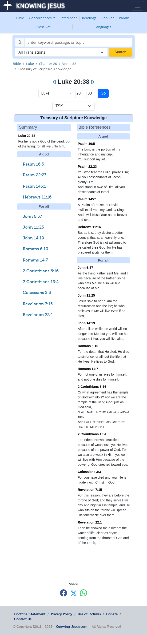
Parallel (125, 18)
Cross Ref (43, 27)
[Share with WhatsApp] (83, 593)
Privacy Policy (61, 614)
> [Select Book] (57, 93)
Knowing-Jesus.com (71, 626)
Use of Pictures (89, 614)
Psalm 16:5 (33, 164)
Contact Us (22, 619)
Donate (112, 614)
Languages (103, 27)
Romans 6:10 (35, 248)
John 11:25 (33, 227)
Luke (30, 63)
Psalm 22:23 (35, 175)
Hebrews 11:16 (37, 197)
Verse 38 (69, 63)
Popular (107, 18)
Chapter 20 (48, 63)
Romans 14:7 (35, 260)
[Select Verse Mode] (73, 106)
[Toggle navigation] (137, 6)
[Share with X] (74, 593)
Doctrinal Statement (29, 614)
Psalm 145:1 (34, 186)
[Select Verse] (92, 93)
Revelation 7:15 (38, 304)
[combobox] (61, 52)
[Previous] (55, 82)
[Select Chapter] (81, 93)
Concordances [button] (40, 18)
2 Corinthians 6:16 (41, 271)
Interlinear (68, 18)
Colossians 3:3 (37, 292)
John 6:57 (32, 216)
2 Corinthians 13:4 (41, 281)
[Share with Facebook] (63, 593)
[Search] (78, 42)
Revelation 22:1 (38, 314)
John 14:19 (33, 238)
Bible (20, 18)
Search (121, 52)
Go (103, 93)
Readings (89, 18)
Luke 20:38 (26, 136)
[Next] (92, 82)
